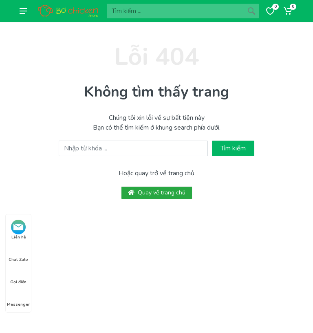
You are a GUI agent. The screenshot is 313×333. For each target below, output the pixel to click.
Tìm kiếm (233, 148)
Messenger (18, 297)
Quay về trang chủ (156, 192)
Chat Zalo (18, 252)
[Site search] (175, 11)
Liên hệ (18, 230)
